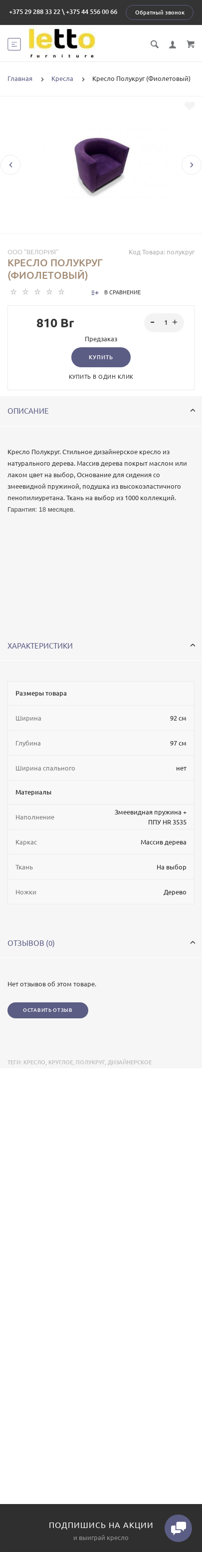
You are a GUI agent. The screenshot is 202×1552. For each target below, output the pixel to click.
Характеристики (101, 646)
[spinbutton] (164, 322)
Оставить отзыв (48, 1010)
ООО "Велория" (32, 251)
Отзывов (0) (101, 943)
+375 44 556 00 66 (91, 11)
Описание (101, 411)
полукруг (90, 1062)
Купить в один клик (101, 377)
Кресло (34, 1062)
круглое (60, 1062)
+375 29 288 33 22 (34, 11)
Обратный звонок (160, 12)
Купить (101, 357)
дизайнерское (130, 1062)
